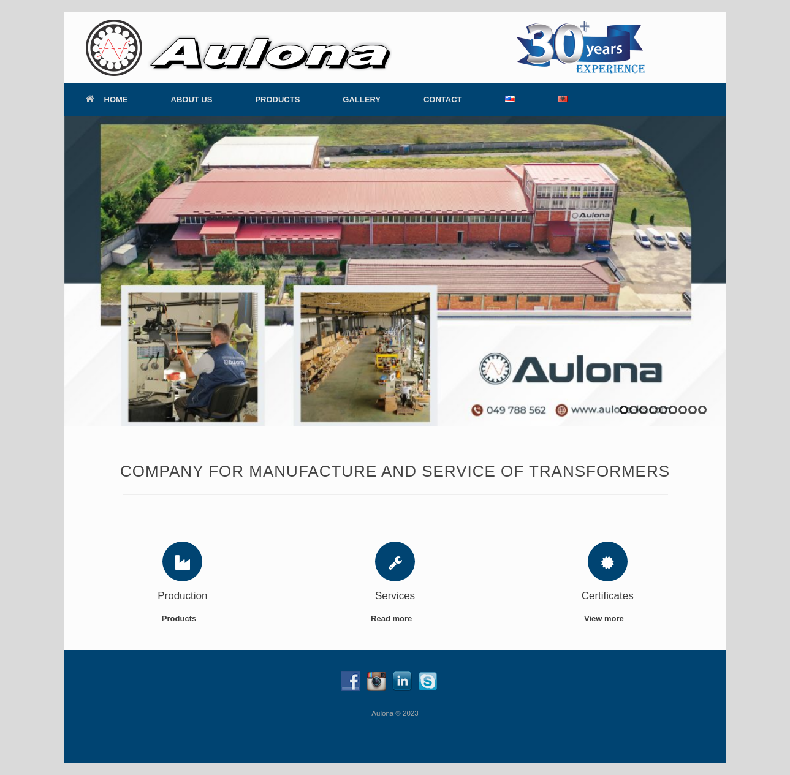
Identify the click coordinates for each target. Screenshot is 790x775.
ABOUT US (192, 99)
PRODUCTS (277, 99)
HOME (107, 99)
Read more (395, 618)
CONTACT (442, 99)
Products (182, 618)
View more (607, 618)
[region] (395, 271)
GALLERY (362, 99)
